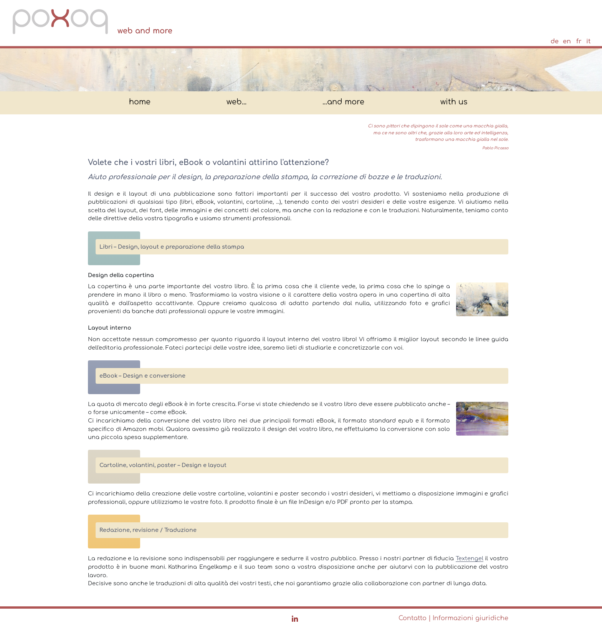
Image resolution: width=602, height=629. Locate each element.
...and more (343, 102)
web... (236, 102)
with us (453, 102)
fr (579, 41)
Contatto (413, 618)
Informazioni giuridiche (470, 618)
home (139, 102)
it (588, 41)
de (555, 41)
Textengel (469, 558)
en (567, 41)
